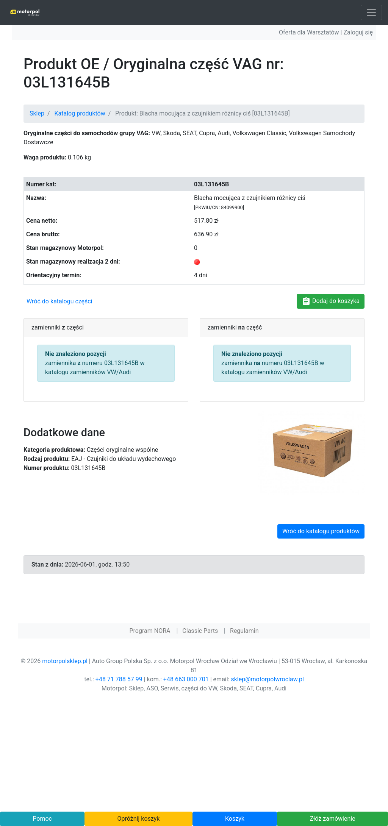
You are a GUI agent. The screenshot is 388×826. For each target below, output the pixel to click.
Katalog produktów (80, 113)
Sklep (37, 113)
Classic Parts (200, 630)
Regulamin (244, 630)
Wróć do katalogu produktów (321, 531)
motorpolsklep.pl (65, 661)
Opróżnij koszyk (138, 818)
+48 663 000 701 (186, 679)
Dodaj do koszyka (331, 301)
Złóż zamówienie (332, 818)
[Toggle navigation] (371, 12)
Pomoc (42, 818)
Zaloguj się (358, 32)
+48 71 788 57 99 (118, 679)
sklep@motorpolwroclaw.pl (267, 679)
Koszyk (234, 818)
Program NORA (149, 630)
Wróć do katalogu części (59, 301)
